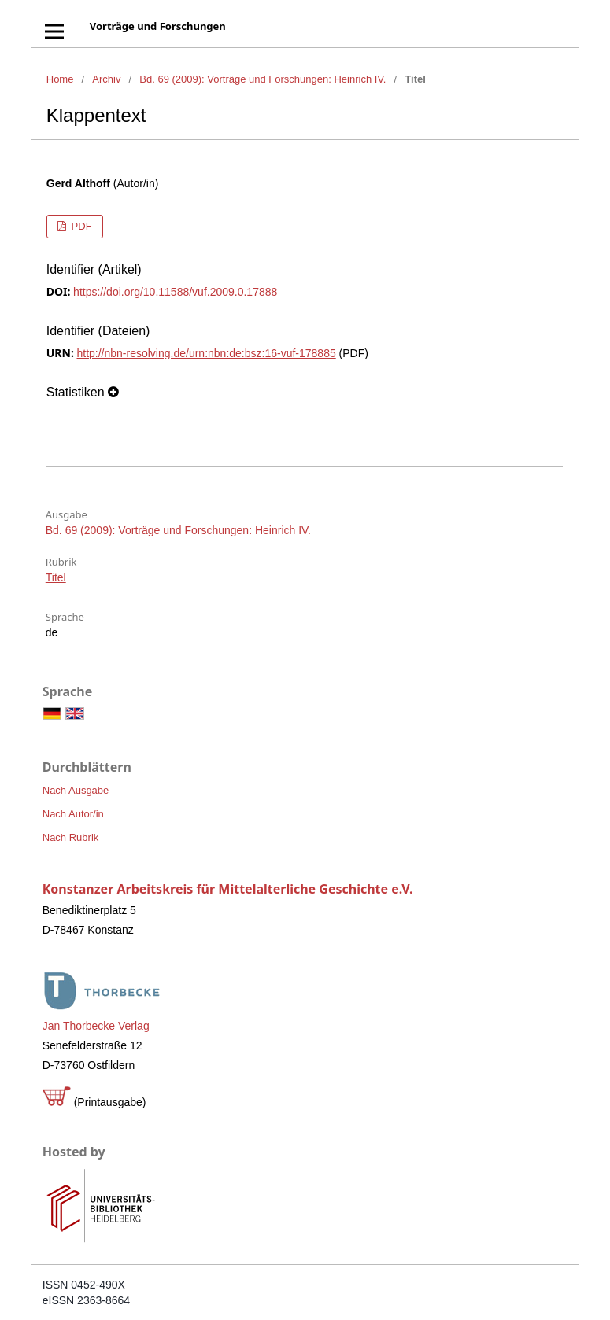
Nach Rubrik (71, 837)
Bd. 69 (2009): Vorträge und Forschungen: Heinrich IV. (262, 79)
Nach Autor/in (73, 814)
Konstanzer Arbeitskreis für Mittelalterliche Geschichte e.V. (228, 889)
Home (60, 79)
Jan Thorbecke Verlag (96, 1025)
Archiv (106, 79)
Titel (56, 577)
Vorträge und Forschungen (158, 26)
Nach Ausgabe (76, 790)
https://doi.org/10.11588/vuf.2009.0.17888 (175, 292)
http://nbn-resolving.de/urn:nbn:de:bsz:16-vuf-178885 (205, 353)
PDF (80, 226)
